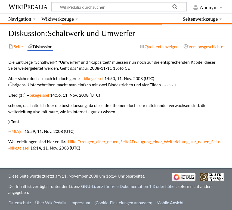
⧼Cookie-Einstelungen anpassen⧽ (123, 202)
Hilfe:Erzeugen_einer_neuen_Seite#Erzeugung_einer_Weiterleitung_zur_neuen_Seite (144, 141)
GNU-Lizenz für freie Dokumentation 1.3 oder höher (128, 186)
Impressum (80, 202)
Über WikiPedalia (50, 202)
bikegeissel (93, 78)
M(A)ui (17, 131)
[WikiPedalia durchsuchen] (119, 6)
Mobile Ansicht (170, 202)
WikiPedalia (27, 6)
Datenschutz (19, 202)
